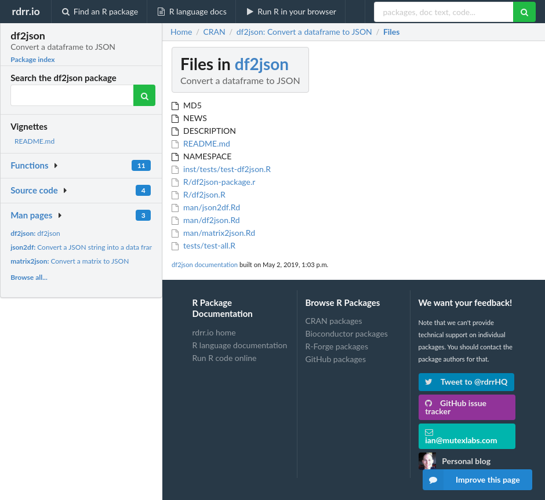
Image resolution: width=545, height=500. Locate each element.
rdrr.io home (214, 332)
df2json (35, 233)
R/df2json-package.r (213, 182)
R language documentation (240, 345)
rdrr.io (25, 11)
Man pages (31, 215)
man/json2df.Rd (206, 207)
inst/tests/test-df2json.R (221, 169)
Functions (29, 165)
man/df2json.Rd (206, 220)
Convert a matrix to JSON (69, 261)
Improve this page (471, 479)
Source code (34, 190)
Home (181, 32)
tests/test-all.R (203, 245)
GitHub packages (336, 359)
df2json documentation (205, 264)
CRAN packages (334, 321)
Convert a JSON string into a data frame (84, 247)
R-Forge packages (337, 346)
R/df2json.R (199, 194)
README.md (34, 141)
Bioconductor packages (347, 333)
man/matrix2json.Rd (213, 233)
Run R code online (224, 358)
